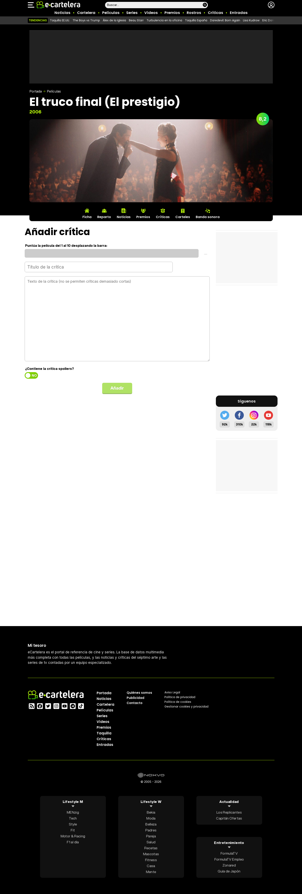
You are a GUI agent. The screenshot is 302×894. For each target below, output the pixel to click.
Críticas (215, 12)
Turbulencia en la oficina (164, 20)
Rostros (194, 12)
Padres (150, 829)
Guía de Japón (229, 871)
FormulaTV (229, 853)
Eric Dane (269, 20)
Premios (172, 12)
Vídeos (151, 12)
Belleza (150, 824)
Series (132, 12)
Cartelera (86, 12)
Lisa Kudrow (251, 20)
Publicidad (135, 697)
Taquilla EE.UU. (60, 20)
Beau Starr (136, 20)
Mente (151, 871)
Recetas (150, 847)
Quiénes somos (139, 692)
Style (73, 824)
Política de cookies (177, 702)
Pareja (151, 835)
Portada (35, 91)
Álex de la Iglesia (114, 20)
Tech (73, 818)
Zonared (229, 865)
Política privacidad (179, 697)
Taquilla (104, 733)
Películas (110, 12)
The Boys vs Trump (86, 20)
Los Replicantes (229, 812)
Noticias (62, 12)
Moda (150, 818)
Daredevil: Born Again (225, 20)
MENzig (73, 812)
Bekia (151, 812)
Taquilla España (196, 20)
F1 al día (73, 841)
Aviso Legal (172, 692)
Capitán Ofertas (229, 818)
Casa (151, 865)
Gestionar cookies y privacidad (186, 706)
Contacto (134, 703)
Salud (151, 841)
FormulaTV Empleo (229, 859)
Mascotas (151, 853)
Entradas (239, 12)
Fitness (151, 859)
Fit (73, 829)
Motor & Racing (73, 835)
